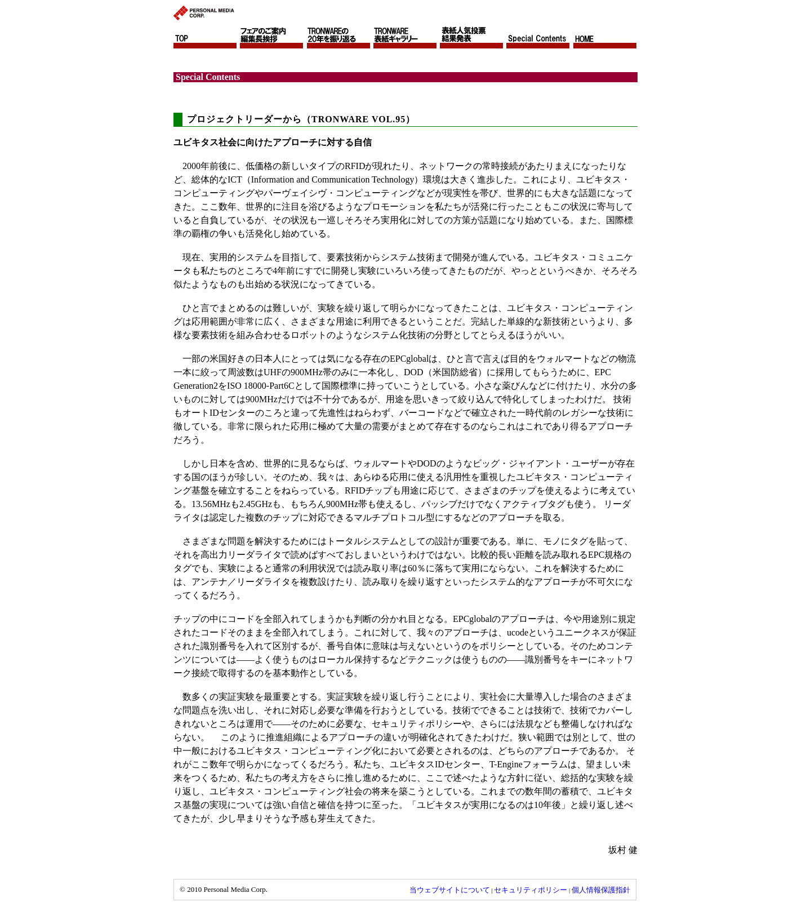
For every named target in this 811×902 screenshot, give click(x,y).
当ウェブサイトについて (449, 890)
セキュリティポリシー (530, 890)
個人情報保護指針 (601, 890)
